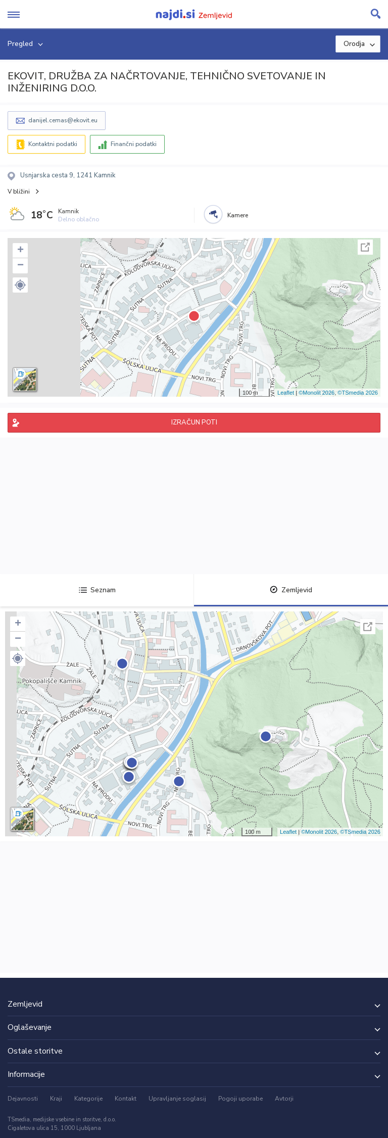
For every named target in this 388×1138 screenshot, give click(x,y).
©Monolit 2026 (316, 393)
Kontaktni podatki (52, 144)
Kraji (56, 1099)
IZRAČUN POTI (194, 422)
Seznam (97, 590)
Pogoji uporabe (240, 1099)
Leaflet (285, 393)
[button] (20, 285)
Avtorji (284, 1099)
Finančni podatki (134, 144)
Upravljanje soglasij (177, 1099)
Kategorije (88, 1099)
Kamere (237, 215)
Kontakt (125, 1099)
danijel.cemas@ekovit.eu (63, 120)
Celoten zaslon (365, 247)
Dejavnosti (23, 1099)
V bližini (19, 191)
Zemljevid (291, 590)
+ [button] (20, 250)
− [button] (20, 265)
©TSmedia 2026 (357, 393)
